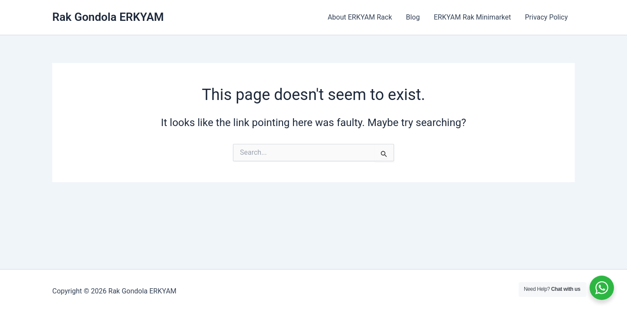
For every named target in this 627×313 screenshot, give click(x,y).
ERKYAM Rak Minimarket (472, 17)
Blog (413, 17)
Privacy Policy (546, 17)
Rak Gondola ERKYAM (108, 16)
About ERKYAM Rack (359, 17)
